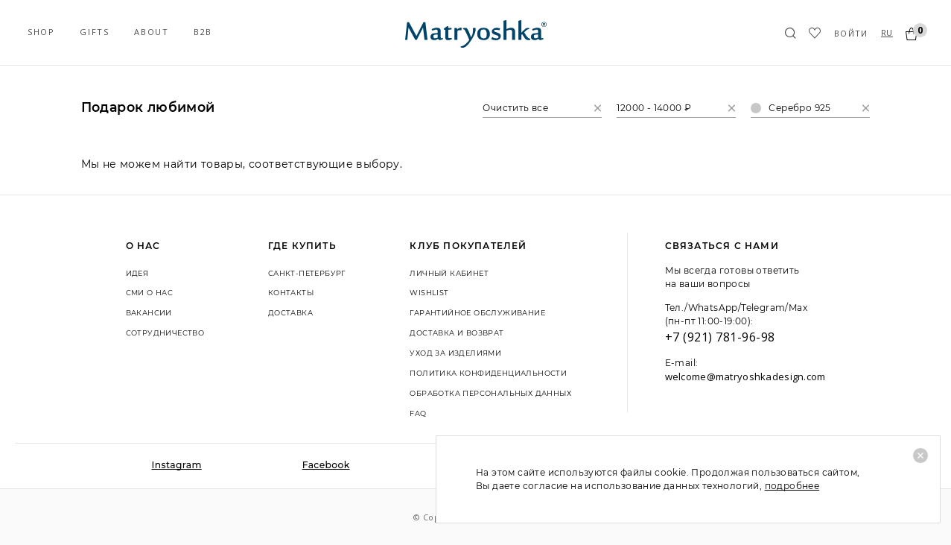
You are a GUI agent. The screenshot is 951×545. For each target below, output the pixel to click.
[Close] (920, 455)
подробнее (792, 485)
